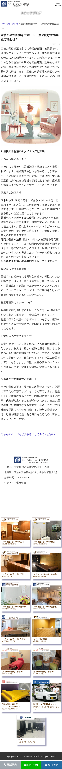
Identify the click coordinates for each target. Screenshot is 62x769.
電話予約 (10, 764)
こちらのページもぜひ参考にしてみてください (28, 434)
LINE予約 (31, 765)
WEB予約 (51, 765)
